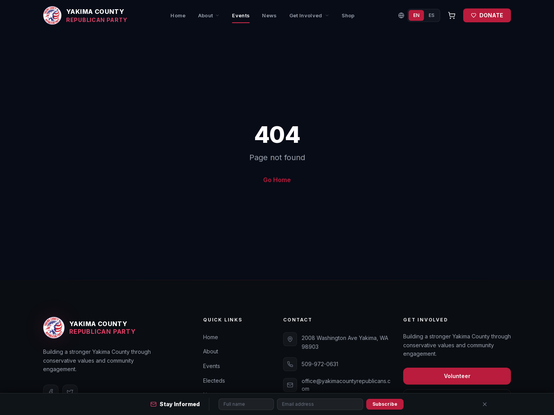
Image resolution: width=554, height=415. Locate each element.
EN (416, 15)
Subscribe (384, 404)
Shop (348, 15)
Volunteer (457, 376)
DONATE (487, 15)
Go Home (277, 180)
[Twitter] (70, 392)
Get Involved (309, 15)
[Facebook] (50, 392)
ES (431, 15)
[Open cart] (452, 15)
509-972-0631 (320, 364)
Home (177, 15)
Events (241, 17)
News (269, 15)
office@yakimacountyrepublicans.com (346, 385)
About (209, 15)
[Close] (484, 404)
